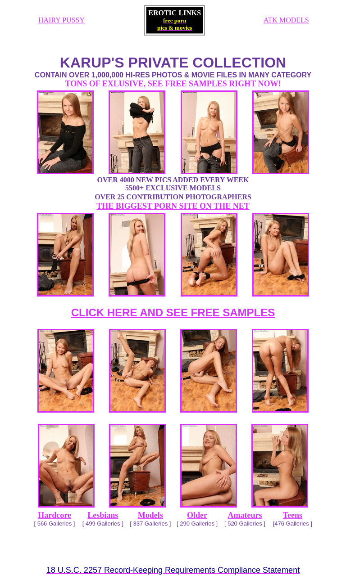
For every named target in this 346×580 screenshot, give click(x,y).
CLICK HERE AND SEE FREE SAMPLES (173, 312)
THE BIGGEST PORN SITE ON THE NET (172, 206)
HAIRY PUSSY (61, 20)
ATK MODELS (286, 20)
